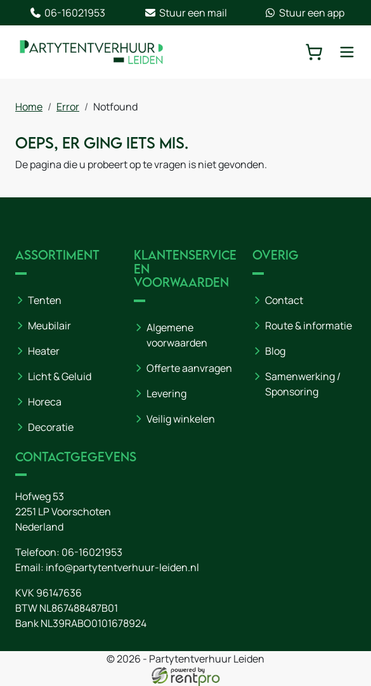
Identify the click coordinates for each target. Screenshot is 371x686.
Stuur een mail (185, 13)
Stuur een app (304, 13)
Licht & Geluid (59, 376)
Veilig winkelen (180, 419)
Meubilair (49, 326)
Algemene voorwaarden (176, 335)
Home (28, 107)
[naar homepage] (91, 52)
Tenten (45, 300)
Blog (275, 351)
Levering (166, 393)
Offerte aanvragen (189, 368)
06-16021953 (67, 13)
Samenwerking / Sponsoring (303, 384)
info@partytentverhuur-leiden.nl (122, 567)
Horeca (45, 402)
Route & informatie (308, 326)
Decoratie (51, 427)
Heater (44, 351)
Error (67, 107)
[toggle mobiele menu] (347, 52)
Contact (284, 300)
